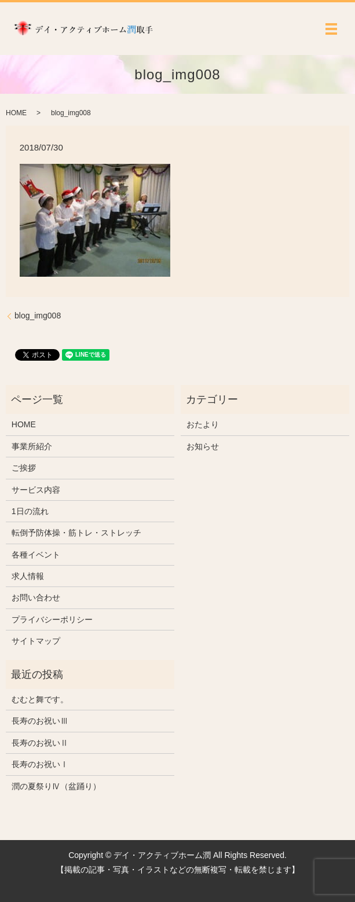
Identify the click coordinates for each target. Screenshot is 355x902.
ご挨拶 (24, 467)
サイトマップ (36, 641)
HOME (16, 113)
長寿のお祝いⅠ (40, 764)
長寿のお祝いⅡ (40, 742)
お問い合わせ (36, 597)
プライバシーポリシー (52, 619)
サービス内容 (36, 489)
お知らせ (202, 446)
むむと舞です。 (40, 699)
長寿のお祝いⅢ (40, 720)
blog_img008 (37, 315)
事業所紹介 (32, 446)
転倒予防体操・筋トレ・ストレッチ (76, 532)
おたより (202, 424)
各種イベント (36, 554)
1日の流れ (30, 511)
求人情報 (28, 576)
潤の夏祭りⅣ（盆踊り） (56, 786)
